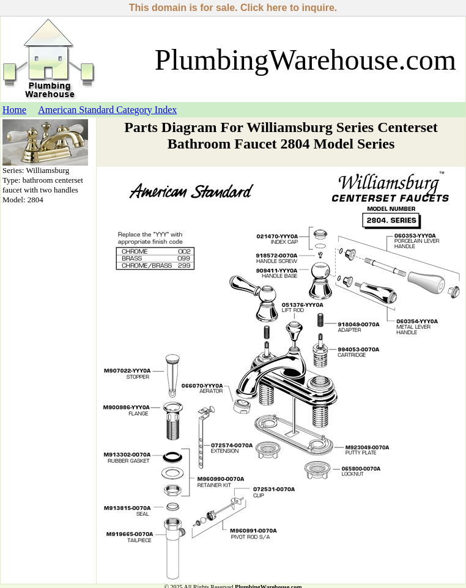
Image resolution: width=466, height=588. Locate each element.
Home (14, 110)
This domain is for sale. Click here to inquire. (233, 7)
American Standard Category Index (107, 110)
